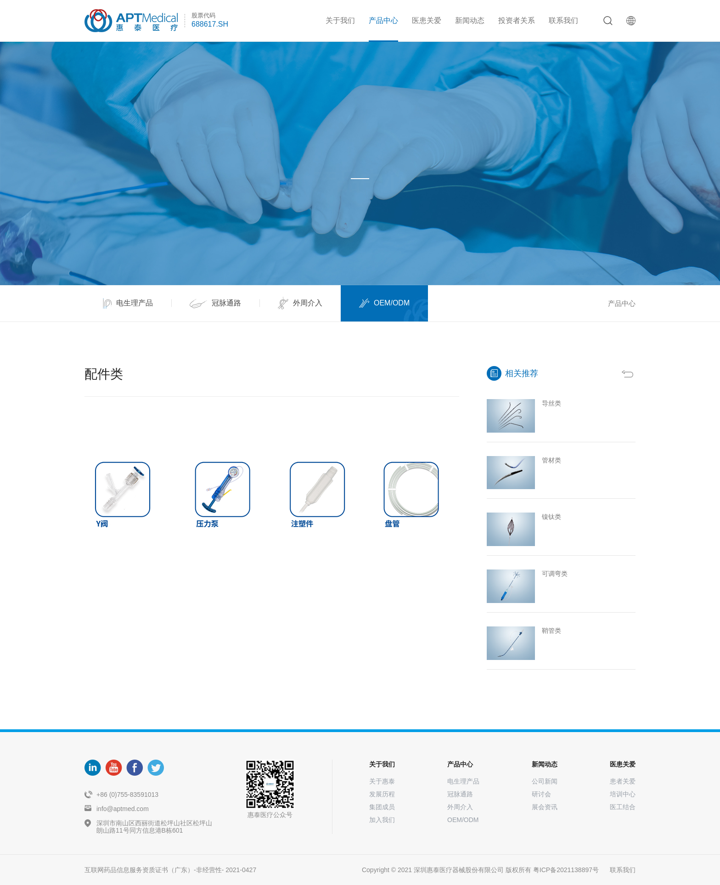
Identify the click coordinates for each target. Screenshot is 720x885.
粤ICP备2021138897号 (566, 870)
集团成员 (382, 807)
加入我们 (382, 819)
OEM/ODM (462, 819)
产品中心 (383, 20)
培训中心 (623, 794)
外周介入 (460, 807)
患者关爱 (623, 781)
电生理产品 (463, 781)
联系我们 (563, 20)
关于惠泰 (382, 781)
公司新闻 (544, 781)
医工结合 (623, 807)
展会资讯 (544, 807)
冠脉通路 (460, 794)
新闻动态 (469, 20)
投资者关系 (516, 20)
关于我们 (340, 20)
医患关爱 (426, 20)
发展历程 (382, 794)
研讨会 (541, 794)
